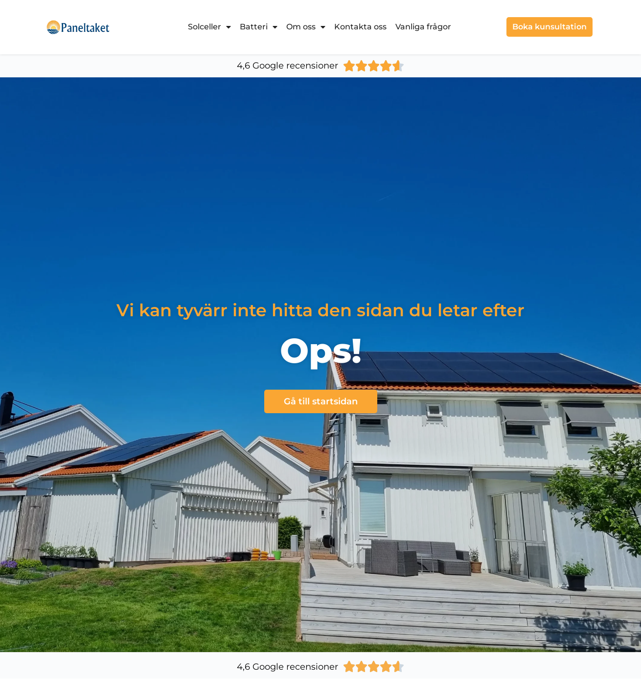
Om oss (305, 27)
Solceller (209, 27)
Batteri (258, 27)
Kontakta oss (360, 26)
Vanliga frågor (423, 26)
